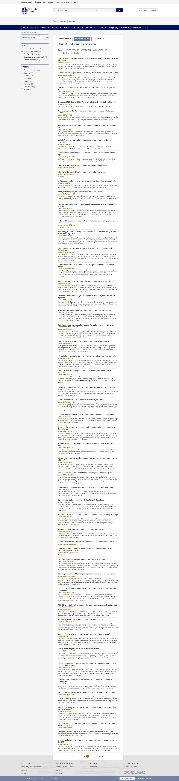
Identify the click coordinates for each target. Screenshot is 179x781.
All (97, 10)
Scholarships (35, 87)
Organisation (94, 767)
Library (76, 2)
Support (44, 27)
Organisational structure (63, 2)
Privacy (92, 770)
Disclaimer (59, 774)
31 (99, 756)
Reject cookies (145, 778)
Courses (35, 73)
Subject (35, 89)
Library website (35, 59)
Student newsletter (130, 767)
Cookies (58, 770)
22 (92, 756)
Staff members (48, 2)
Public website (35, 48)
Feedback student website (64, 767)
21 (88, 756)
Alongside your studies (118, 27)
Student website (26, 32)
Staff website (35, 54)
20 (84, 756)
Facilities (55, 27)
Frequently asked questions (31, 767)
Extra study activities (72, 27)
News (35, 81)
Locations (35, 78)
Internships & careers (95, 27)
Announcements (35, 70)
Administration (138, 27)
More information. (52, 778)
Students (38, 2)
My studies (31, 27)
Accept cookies (127, 778)
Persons (35, 84)
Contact (24, 770)
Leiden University (27, 2)
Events (35, 75)
